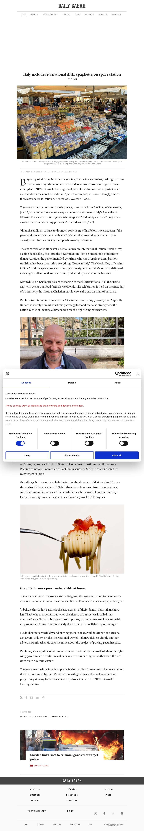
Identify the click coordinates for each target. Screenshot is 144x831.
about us (57, 824)
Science (103, 14)
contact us (75, 824)
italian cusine (41, 716)
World (109, 789)
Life (24, 14)
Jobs (26, 824)
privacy (40, 824)
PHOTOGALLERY (42, 766)
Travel (66, 14)
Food (77, 14)
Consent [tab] (26, 382)
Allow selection (72, 455)
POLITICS (35, 789)
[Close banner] (138, 374)
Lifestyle (72, 795)
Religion (116, 14)
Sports (35, 800)
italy (30, 716)
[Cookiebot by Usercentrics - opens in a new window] (117, 374)
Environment (50, 14)
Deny (27, 455)
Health (34, 14)
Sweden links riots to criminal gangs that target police (63, 757)
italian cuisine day (59, 716)
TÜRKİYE (72, 789)
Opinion (72, 800)
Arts (109, 795)
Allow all (117, 455)
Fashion (89, 14)
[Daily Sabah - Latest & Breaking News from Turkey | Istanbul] (72, 6)
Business (35, 795)
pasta (22, 716)
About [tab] (118, 382)
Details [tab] (72, 382)
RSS (90, 824)
